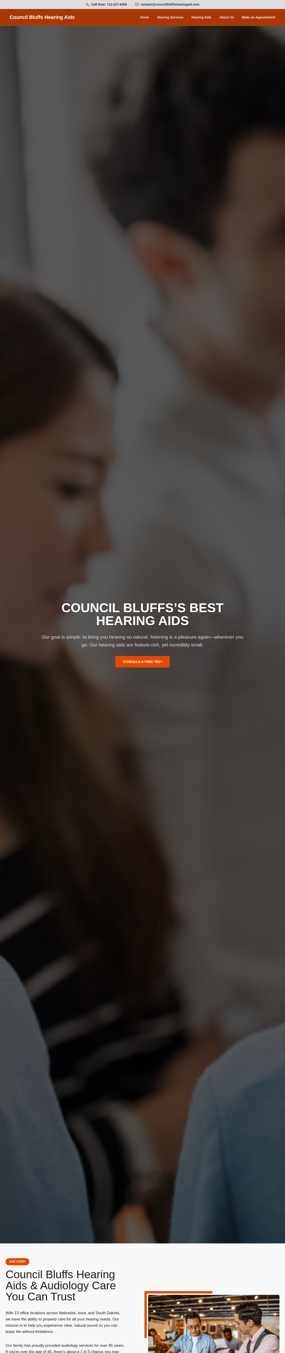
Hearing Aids (201, 17)
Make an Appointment (259, 17)
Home (144, 17)
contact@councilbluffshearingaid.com (170, 4)
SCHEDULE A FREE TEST (142, 662)
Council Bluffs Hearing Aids (42, 17)
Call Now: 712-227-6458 (109, 4)
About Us (226, 17)
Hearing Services (170, 17)
